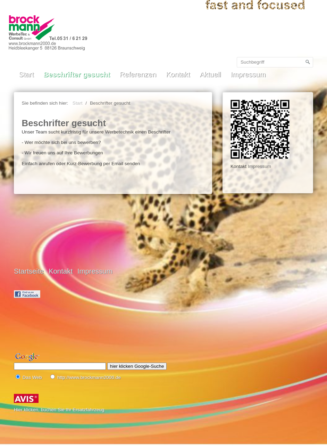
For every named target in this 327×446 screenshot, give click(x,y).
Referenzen (138, 74)
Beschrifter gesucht (76, 74)
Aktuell (210, 74)
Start (26, 74)
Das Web (32, 377)
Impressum (248, 74)
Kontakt (178, 74)
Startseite (29, 271)
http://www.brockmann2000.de (89, 377)
